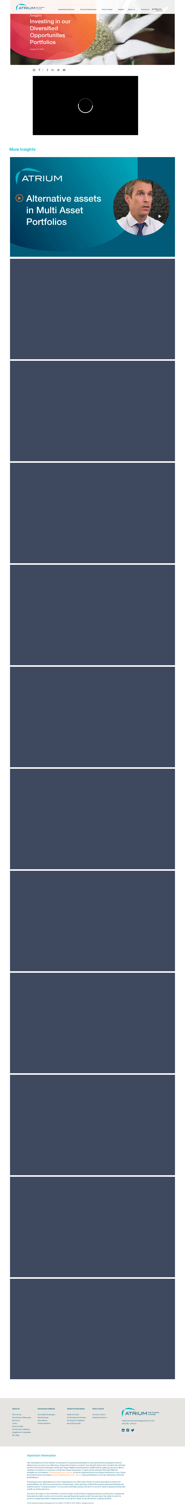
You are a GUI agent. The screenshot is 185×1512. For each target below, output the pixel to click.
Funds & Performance (88, 9)
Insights (121, 9)
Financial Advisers (99, 1417)
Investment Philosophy (21, 1417)
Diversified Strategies (46, 1414)
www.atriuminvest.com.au (60, 1472)
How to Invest (107, 9)
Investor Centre (98, 1414)
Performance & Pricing (76, 1417)
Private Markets (44, 1423)
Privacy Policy (17, 1426)
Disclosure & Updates (76, 1420)
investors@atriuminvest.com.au (66, 1475)
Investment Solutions (66, 9)
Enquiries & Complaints (21, 1432)
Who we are (17, 1414)
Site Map (15, 1435)
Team (14, 1423)
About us (131, 9)
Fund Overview (73, 1414)
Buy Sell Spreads (74, 1423)
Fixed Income (43, 1417)
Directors (16, 1420)
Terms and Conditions (21, 1429)
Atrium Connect (157, 10)
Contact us (145, 9)
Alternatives (43, 1420)
